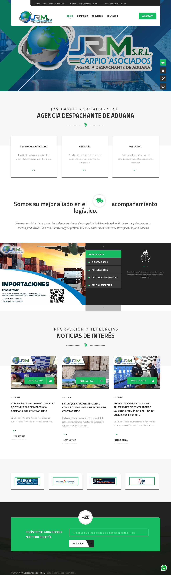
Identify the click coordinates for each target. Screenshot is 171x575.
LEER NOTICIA (19, 429)
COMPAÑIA (82, 15)
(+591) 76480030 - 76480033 (53, 3)
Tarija (68, 391)
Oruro (120, 391)
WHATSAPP (147, 15)
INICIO (70, 15)
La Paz (17, 391)
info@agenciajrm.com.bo (87, 3)
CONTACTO (112, 15)
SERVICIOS (97, 15)
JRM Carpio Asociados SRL (32, 566)
